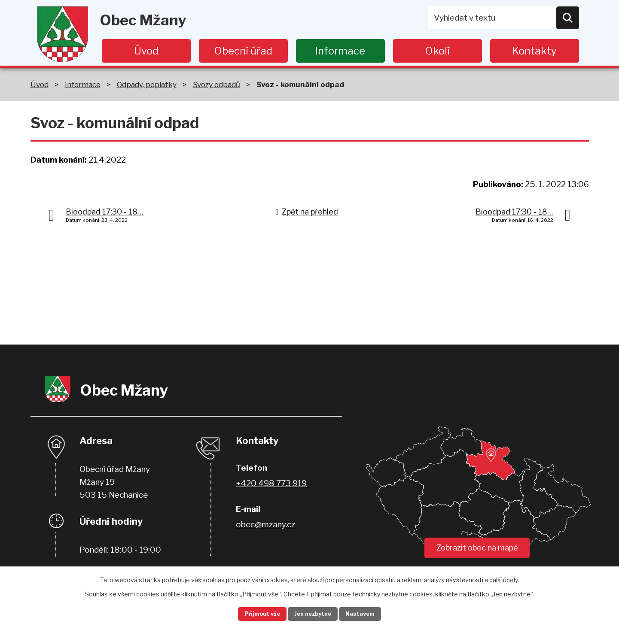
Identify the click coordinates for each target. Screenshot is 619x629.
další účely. (504, 578)
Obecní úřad (243, 51)
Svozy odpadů (216, 84)
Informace (340, 51)
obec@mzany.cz (265, 524)
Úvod (146, 51)
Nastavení (368, 613)
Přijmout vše (254, 613)
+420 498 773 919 (271, 483)
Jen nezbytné (313, 613)
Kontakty (534, 51)
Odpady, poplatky (147, 84)
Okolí (437, 51)
